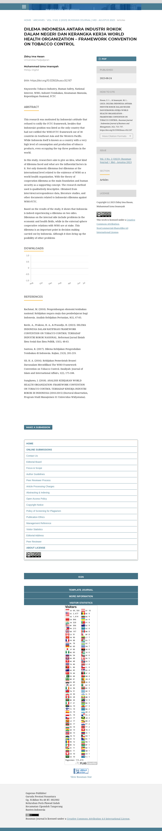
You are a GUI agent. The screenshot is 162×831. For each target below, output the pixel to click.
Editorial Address (35, 535)
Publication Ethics (35, 517)
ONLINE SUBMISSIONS (39, 449)
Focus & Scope (34, 468)
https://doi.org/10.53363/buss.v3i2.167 (51, 80)
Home (27, 20)
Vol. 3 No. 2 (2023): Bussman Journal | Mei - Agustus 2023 (81, 20)
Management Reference (38, 523)
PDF (104, 59)
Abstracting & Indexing (38, 492)
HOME (29, 443)
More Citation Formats (114, 136)
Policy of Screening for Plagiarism (43, 511)
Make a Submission (38, 427)
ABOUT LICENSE (35, 547)
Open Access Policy (36, 498)
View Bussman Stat (81, 776)
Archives (39, 20)
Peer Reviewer (34, 541)
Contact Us (32, 455)
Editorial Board (34, 462)
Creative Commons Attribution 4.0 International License (98, 818)
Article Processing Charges (40, 486)
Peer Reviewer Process (38, 480)
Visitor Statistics (34, 529)
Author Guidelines (35, 474)
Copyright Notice (35, 505)
